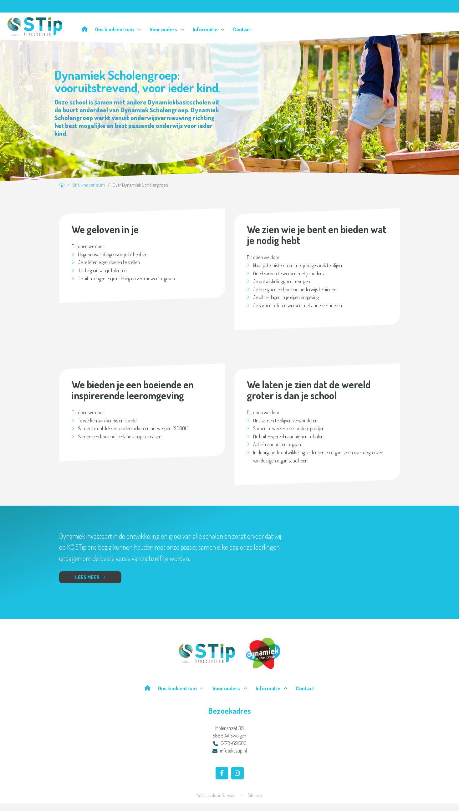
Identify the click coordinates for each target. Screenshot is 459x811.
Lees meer (90, 577)
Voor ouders (167, 29)
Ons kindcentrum (118, 29)
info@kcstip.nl (229, 750)
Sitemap (254, 795)
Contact (242, 29)
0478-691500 (230, 743)
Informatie (209, 29)
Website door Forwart (216, 795)
